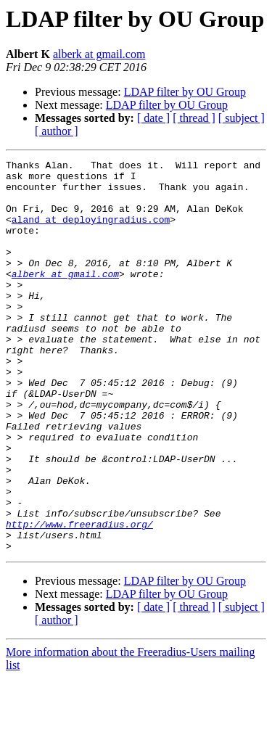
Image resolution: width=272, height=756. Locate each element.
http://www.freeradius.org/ (79, 597)
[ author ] (56, 131)
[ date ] (153, 118)
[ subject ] (241, 118)
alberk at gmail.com (99, 54)
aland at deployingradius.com (91, 232)
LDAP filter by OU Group (185, 92)
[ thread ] (194, 118)
